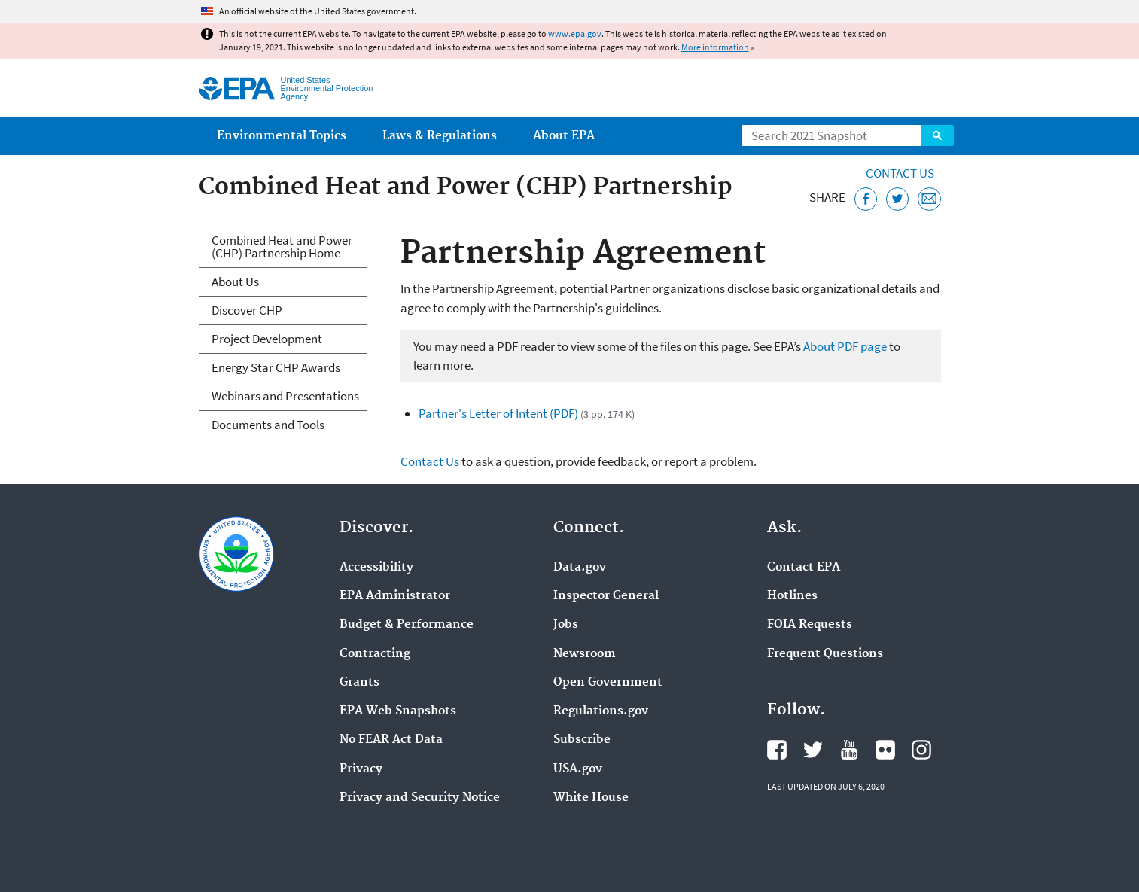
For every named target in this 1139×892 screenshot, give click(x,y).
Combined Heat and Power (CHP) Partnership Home (282, 246)
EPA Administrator (395, 596)
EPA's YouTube (849, 750)
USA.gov (577, 769)
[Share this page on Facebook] (866, 199)
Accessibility (376, 567)
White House (591, 798)
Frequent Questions (825, 654)
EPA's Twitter (813, 750)
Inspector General (606, 596)
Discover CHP (247, 310)
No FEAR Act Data (391, 740)
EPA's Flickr (885, 750)
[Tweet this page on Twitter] (897, 199)
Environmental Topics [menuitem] (281, 136)
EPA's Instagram (921, 750)
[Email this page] (929, 199)
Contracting (375, 654)
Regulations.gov (600, 711)
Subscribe (582, 740)
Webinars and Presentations (285, 396)
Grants (359, 683)
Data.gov (579, 567)
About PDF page (845, 346)
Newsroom (584, 654)
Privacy (361, 769)
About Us (235, 281)
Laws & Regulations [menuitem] (439, 136)
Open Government (607, 683)
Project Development (267, 338)
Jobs (565, 625)
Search (937, 135)
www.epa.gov (574, 33)
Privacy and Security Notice (420, 798)
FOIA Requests (809, 625)
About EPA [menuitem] (564, 136)
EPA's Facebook (777, 750)
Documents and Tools (268, 424)
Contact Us (900, 173)
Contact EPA (803, 567)
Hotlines (792, 596)
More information (715, 47)
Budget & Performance (407, 625)
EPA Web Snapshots (398, 711)
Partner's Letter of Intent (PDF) (498, 413)
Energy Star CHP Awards (276, 367)
